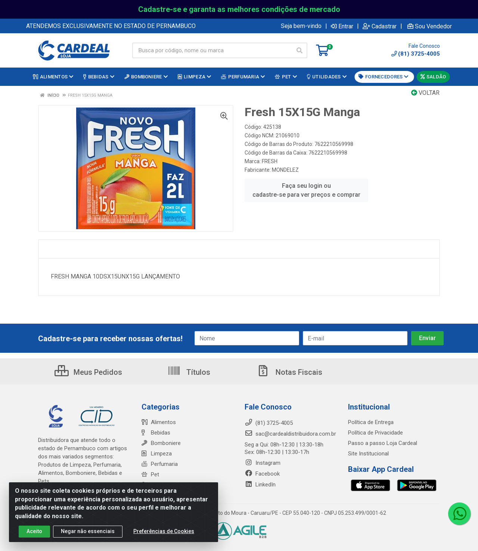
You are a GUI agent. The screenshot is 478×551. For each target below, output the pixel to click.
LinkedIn (260, 484)
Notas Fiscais (289, 372)
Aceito (34, 531)
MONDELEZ (285, 170)
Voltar (425, 92)
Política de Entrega (371, 422)
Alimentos (159, 422)
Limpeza (157, 453)
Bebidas (156, 432)
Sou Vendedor (429, 26)
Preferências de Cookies (163, 531)
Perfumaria (160, 464)
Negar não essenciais (88, 531)
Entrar (342, 26)
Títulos (188, 372)
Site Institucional (368, 453)
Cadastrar (380, 26)
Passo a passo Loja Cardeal (382, 443)
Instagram (262, 463)
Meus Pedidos (88, 372)
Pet (150, 474)
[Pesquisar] (299, 50)
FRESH (269, 161)
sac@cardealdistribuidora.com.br (290, 433)
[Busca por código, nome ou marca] (212, 50)
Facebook (262, 473)
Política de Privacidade (375, 432)
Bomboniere (161, 443)
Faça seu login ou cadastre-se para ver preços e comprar (306, 190)
